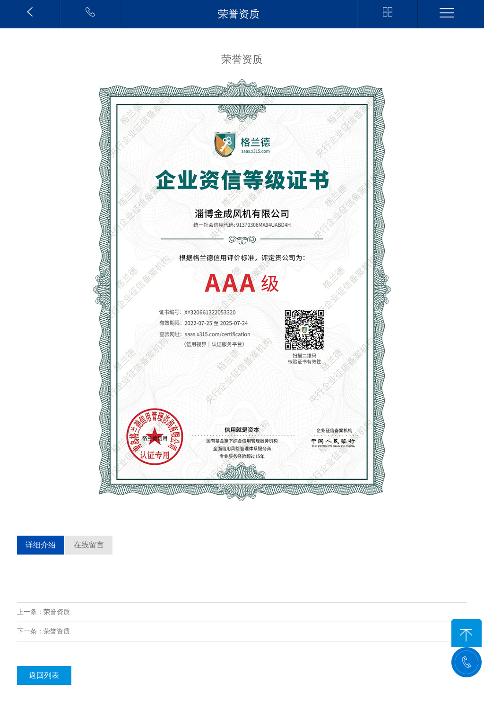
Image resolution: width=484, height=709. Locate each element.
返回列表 (44, 675)
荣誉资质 (56, 611)
